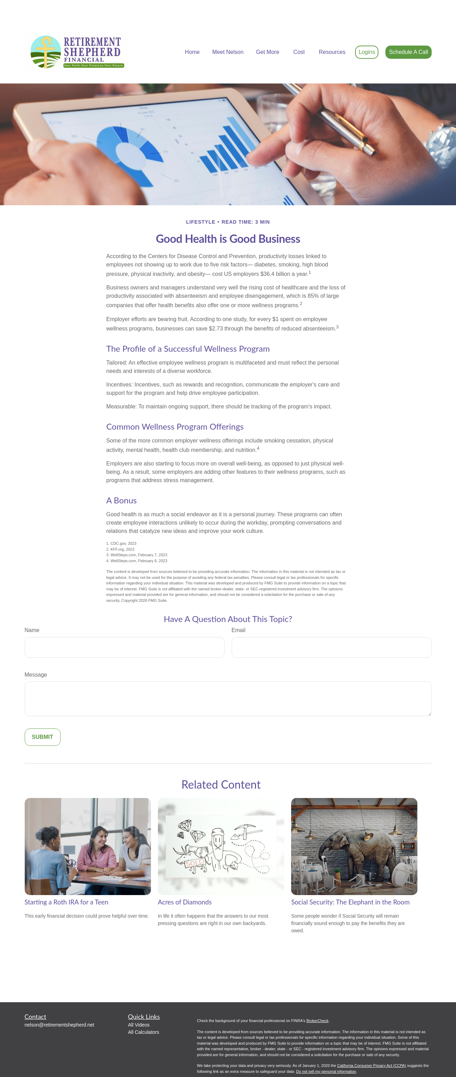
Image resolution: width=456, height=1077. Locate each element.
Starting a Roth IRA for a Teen (67, 881)
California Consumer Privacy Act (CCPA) (371, 1045)
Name (32, 609)
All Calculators (143, 1011)
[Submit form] (43, 716)
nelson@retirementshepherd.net (59, 1004)
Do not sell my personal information (326, 1050)
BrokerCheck (317, 1000)
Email (239, 609)
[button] (192, 31)
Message (36, 654)
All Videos (139, 1004)
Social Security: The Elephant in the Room (350, 881)
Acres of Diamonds (185, 881)
